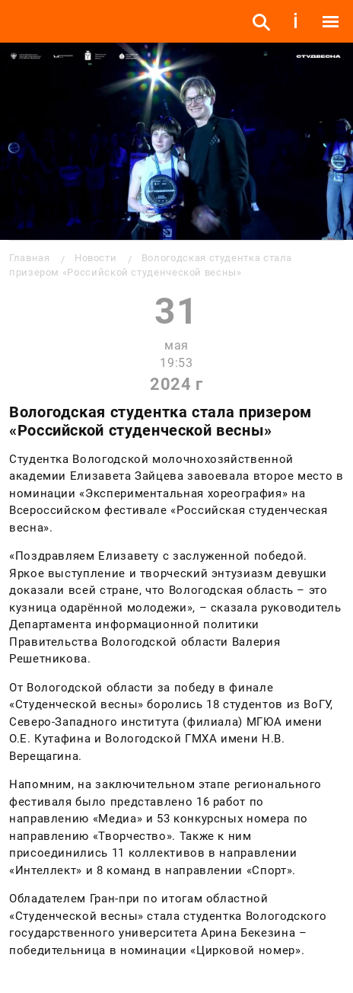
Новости (95, 257)
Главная (29, 257)
